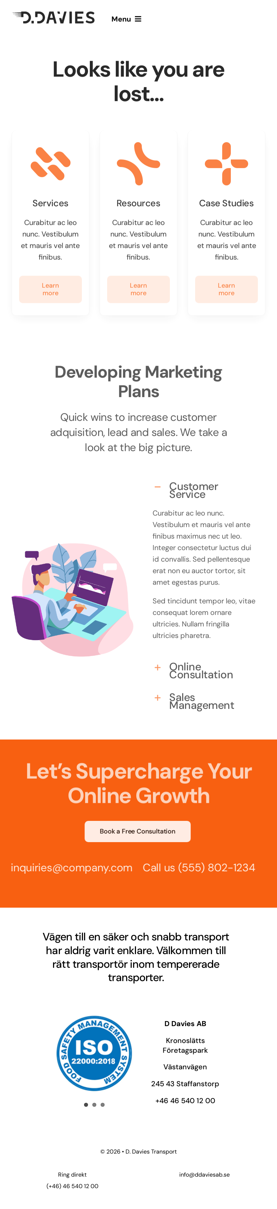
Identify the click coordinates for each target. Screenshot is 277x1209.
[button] (204, 486)
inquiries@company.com (68, 867)
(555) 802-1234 (213, 867)
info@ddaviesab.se (204, 1174)
